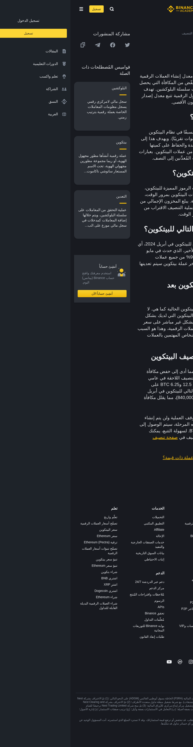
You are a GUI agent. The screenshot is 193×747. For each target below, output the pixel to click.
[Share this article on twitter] (57, 45)
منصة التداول (132, 517)
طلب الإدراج (133, 619)
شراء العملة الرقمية (127, 523)
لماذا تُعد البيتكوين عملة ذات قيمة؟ (125, 457)
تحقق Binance (84, 613)
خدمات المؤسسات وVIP (125, 626)
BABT (136, 567)
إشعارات (182, 592)
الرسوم (89, 600)
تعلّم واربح (40, 517)
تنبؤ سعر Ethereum (34, 565)
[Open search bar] (40, 9)
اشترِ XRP (40, 584)
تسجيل (26, 9)
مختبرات (135, 632)
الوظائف (182, 523)
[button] (10, 9)
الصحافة (182, 542)
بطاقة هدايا (133, 548)
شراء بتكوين (39, 572)
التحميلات (88, 517)
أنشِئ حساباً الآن (31, 293)
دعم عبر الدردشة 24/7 (79, 582)
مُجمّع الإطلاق (132, 555)
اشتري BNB (39, 578)
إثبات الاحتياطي (84, 559)
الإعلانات (182, 529)
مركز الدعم (86, 588)
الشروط (182, 555)
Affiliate (88, 529)
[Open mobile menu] (10, 9)
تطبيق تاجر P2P (130, 602)
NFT (138, 561)
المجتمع (183, 580)
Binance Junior (130, 536)
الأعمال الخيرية (131, 580)
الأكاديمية (135, 542)
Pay (138, 529)
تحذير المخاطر (178, 586)
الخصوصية (181, 561)
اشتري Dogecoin (35, 591)
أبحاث (137, 573)
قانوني (183, 548)
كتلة (149, 138)
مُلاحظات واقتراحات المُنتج (76, 594)
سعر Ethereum (36, 536)
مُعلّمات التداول (84, 619)
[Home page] (111, 9)
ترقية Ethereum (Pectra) (30, 542)
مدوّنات (183, 573)
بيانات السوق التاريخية (79, 553)
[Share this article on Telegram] (27, 45)
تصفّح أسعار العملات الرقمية (28, 523)
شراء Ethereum (36, 597)
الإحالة (90, 536)
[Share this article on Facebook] (42, 45)
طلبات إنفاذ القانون (81, 636)
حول (185, 517)
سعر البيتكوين (38, 529)
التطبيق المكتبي (83, 523)
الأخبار (184, 536)
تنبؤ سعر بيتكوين (36, 559)
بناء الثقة (182, 567)
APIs (90, 607)
